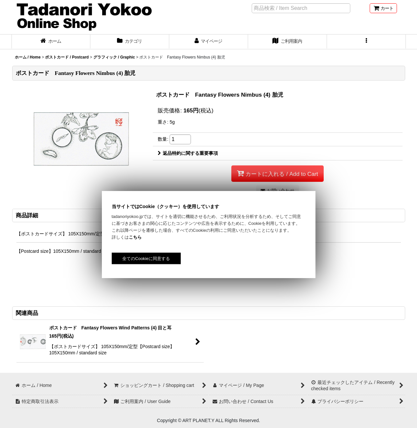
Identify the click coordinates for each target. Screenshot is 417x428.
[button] (366, 42)
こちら (135, 237)
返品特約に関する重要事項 (188, 153)
